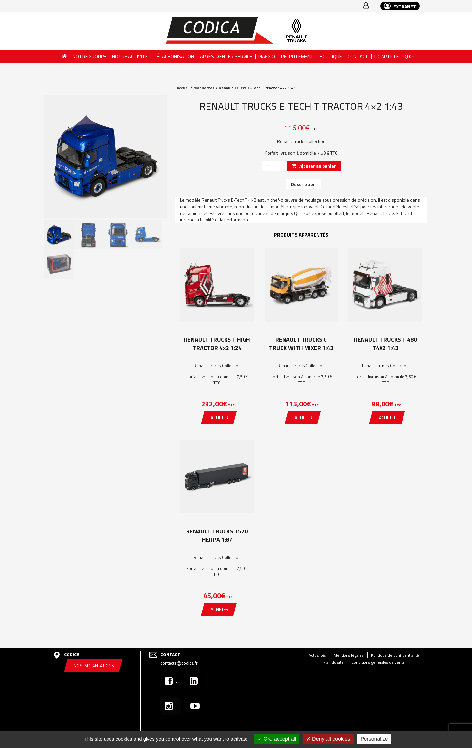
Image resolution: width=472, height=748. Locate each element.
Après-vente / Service (226, 56)
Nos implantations (94, 665)
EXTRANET (400, 6)
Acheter (219, 417)
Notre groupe (89, 56)
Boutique (331, 56)
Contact (358, 56)
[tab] (303, 184)
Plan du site (333, 662)
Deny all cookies (328, 739)
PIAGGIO (266, 56)
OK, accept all (277, 739)
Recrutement (297, 56)
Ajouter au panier (317, 165)
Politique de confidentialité (395, 655)
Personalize (374, 739)
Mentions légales (348, 655)
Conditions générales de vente (378, 662)
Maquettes (204, 88)
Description (303, 184)
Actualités (317, 655)
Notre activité (130, 56)
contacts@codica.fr (179, 662)
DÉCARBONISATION (174, 56)
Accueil (64, 56)
